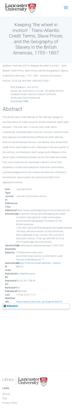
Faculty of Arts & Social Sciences (33, 263)
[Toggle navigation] (65, 8)
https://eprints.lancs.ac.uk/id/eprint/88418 (39, 301)
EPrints (6, 394)
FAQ (5, 398)
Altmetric (11, 306)
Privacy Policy (10, 402)
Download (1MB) (19, 101)
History (57, 263)
